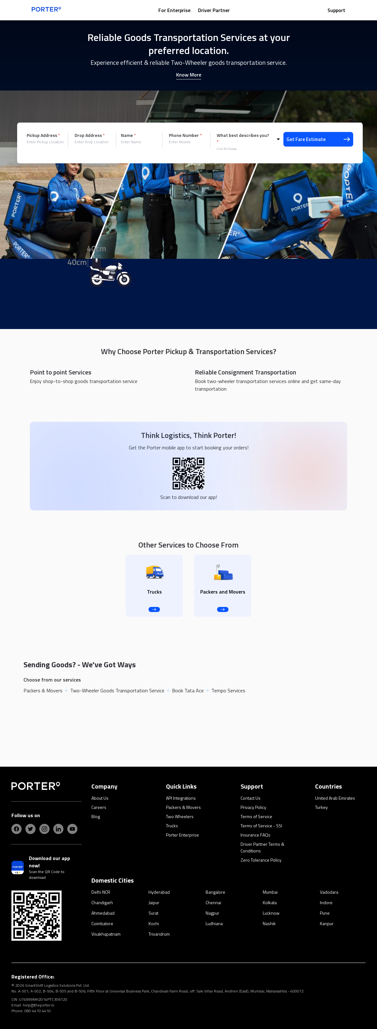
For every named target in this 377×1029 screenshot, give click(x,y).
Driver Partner (214, 10)
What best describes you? (243, 138)
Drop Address (90, 135)
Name (128, 135)
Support (336, 10)
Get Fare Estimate (318, 139)
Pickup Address (43, 135)
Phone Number (185, 135)
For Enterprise (174, 10)
